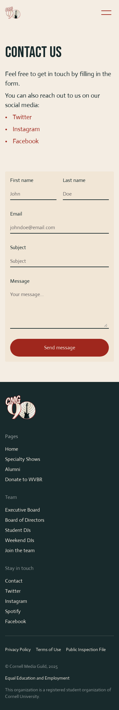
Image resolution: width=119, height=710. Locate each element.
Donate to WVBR (23, 479)
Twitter (22, 117)
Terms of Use (48, 649)
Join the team (20, 550)
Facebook (26, 141)
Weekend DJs (19, 540)
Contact (14, 581)
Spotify (13, 611)
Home (11, 449)
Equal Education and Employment (37, 678)
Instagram (26, 129)
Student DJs (18, 530)
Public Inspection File (86, 649)
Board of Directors (24, 520)
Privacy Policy (18, 649)
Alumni (12, 469)
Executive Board (22, 510)
